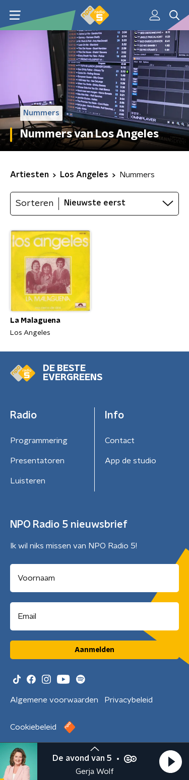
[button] (170, 761)
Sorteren (34, 203)
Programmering (39, 441)
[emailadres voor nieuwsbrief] (94, 616)
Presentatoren (37, 461)
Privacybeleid (128, 700)
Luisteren (27, 481)
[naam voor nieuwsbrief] (94, 578)
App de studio (130, 461)
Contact (120, 441)
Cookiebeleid (33, 727)
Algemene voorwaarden (54, 700)
